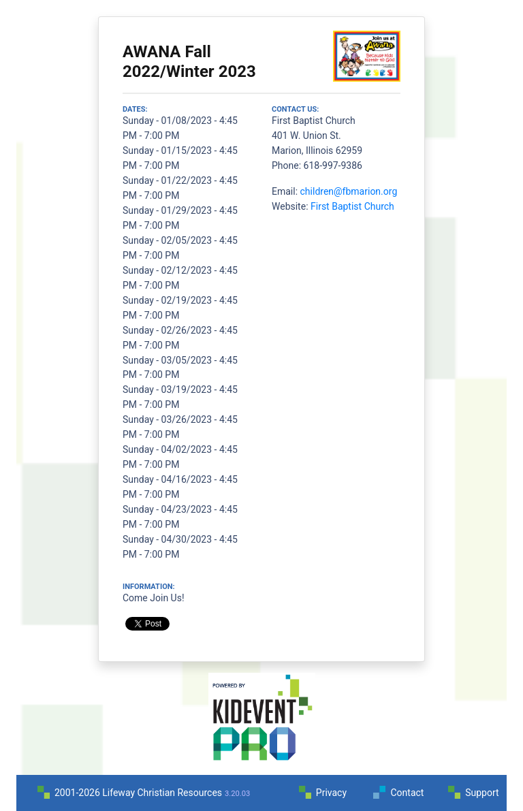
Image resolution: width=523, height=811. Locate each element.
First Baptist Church (352, 206)
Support (481, 792)
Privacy (331, 792)
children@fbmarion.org (349, 191)
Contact (407, 792)
